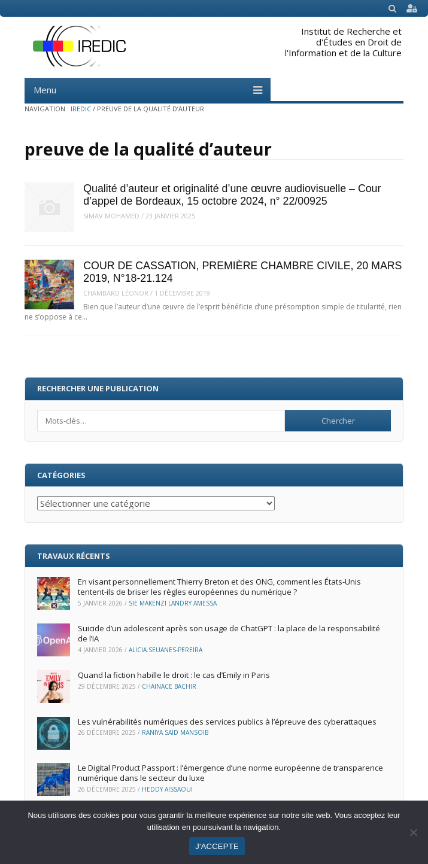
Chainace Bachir (169, 686)
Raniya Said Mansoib (175, 732)
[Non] (413, 832)
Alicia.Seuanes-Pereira (165, 650)
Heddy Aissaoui (167, 789)
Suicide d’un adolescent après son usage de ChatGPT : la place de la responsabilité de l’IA (229, 633)
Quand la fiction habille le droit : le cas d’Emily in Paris (175, 675)
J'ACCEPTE (217, 846)
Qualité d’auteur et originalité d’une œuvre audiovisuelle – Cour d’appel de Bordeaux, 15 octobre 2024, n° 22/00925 (232, 194)
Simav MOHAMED (111, 215)
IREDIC (81, 108)
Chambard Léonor (115, 292)
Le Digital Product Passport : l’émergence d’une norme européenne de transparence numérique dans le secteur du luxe (230, 772)
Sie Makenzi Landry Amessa (173, 603)
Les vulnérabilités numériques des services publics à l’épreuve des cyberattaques (227, 721)
